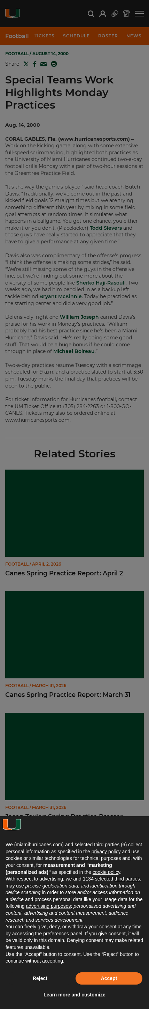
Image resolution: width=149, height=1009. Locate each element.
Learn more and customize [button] (74, 994)
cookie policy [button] (106, 872)
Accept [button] (109, 978)
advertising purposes (48, 906)
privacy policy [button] (106, 851)
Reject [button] (40, 978)
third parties (127, 879)
